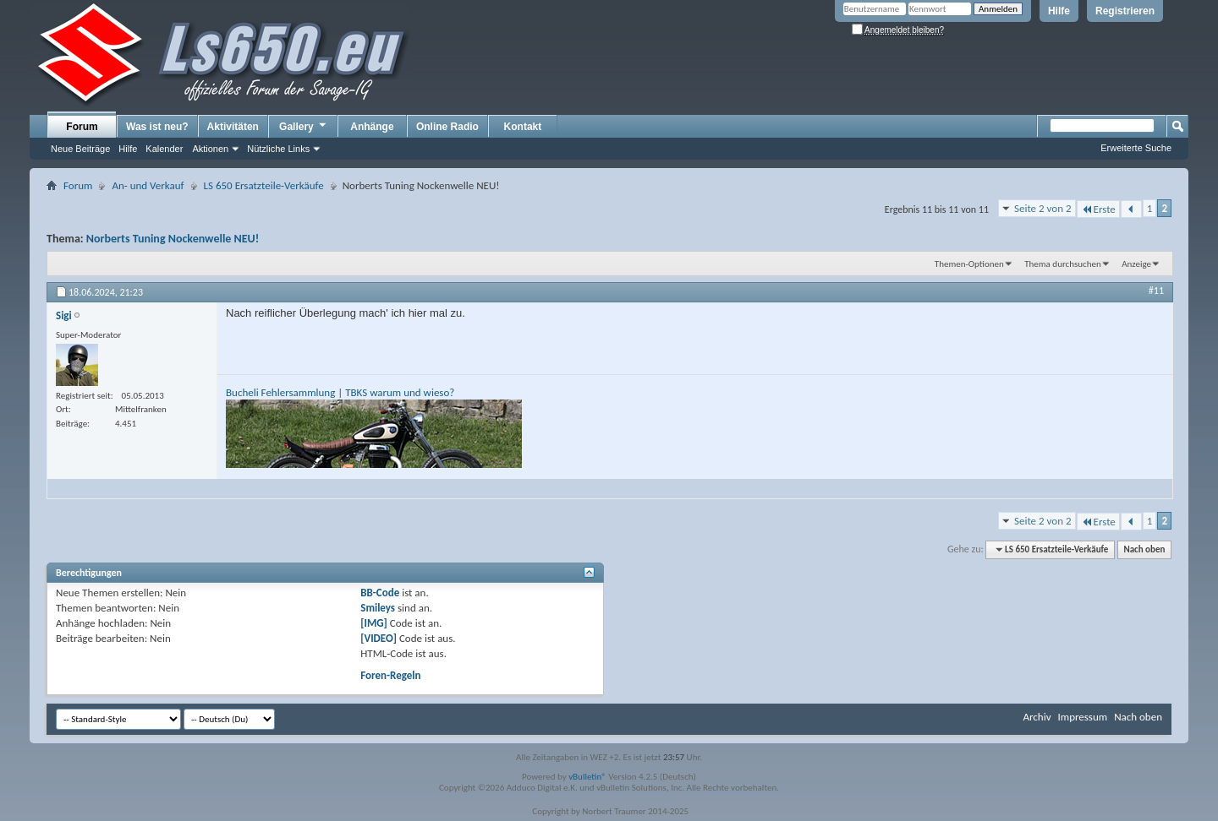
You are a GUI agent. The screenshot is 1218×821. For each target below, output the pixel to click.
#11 (1156, 290)
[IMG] (373, 623)
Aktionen (210, 149)
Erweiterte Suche (1135, 148)
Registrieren (1125, 11)
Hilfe (1059, 11)
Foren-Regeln (390, 675)
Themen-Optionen (969, 263)
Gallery (303, 126)
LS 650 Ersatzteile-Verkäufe (264, 185)
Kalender (164, 149)
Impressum (1082, 716)
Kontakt (523, 127)
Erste (1098, 209)
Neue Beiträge (80, 149)
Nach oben (1144, 549)
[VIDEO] (378, 638)
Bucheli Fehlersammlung (280, 392)
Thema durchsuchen (1062, 263)
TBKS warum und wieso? (399, 392)
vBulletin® (587, 776)
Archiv (1037, 716)
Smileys (377, 607)
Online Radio (447, 127)
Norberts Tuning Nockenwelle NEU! (172, 238)
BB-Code (379, 592)
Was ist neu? (157, 127)
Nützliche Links (278, 149)
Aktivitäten (233, 127)
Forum (81, 127)
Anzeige (1136, 263)
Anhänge (371, 127)
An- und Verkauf (148, 185)
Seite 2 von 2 (1043, 208)
